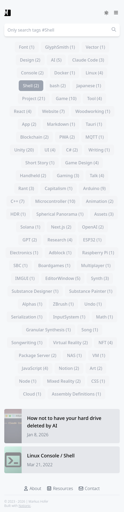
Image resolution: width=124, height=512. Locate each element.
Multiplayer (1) (96, 265)
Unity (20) (24, 150)
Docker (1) (64, 73)
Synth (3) (100, 278)
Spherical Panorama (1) (59, 214)
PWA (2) (67, 137)
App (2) (29, 124)
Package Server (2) (37, 355)
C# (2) (72, 150)
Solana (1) (30, 227)
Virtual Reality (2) (70, 343)
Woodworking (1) (92, 111)
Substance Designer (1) (35, 291)
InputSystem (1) (69, 317)
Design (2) (30, 60)
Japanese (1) (88, 86)
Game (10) (66, 98)
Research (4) (60, 240)
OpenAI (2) (93, 227)
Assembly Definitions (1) (76, 394)
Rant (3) (26, 188)
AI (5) (56, 60)
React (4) (23, 111)
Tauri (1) (94, 124)
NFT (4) (105, 343)
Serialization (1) (26, 317)
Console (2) (32, 73)
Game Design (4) (82, 163)
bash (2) (58, 86)
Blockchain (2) (34, 137)
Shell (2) (31, 86)
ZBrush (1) (63, 304)
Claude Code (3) (88, 60)
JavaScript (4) (35, 368)
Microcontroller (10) (55, 201)
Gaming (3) (68, 176)
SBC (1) (20, 265)
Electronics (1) (24, 253)
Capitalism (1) (58, 188)
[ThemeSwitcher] (106, 13)
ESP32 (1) (92, 240)
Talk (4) (97, 176)
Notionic (24, 505)
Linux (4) (94, 73)
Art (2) (96, 368)
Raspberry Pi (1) (98, 253)
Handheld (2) (33, 176)
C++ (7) (18, 201)
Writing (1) (99, 150)
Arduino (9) (94, 188)
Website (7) (53, 111)
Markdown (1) (61, 124)
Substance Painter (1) (91, 291)
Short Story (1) (40, 163)
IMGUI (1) (25, 278)
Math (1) (104, 317)
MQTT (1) (95, 137)
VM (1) (98, 355)
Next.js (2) (61, 227)
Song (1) (90, 330)
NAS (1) (74, 355)
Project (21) (33, 98)
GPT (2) (29, 240)
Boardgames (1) (54, 265)
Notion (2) (69, 368)
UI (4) (49, 150)
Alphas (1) (32, 304)
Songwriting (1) (26, 343)
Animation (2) (100, 201)
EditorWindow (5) (62, 278)
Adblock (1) (60, 253)
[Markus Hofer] (7, 13)
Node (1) (27, 381)
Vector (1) (95, 47)
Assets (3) (104, 214)
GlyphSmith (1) (60, 47)
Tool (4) (94, 98)
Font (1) (26, 47)
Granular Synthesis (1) (48, 330)
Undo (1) (93, 304)
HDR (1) (18, 214)
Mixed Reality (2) (64, 381)
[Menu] (116, 12)
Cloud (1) (32, 394)
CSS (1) (98, 381)
